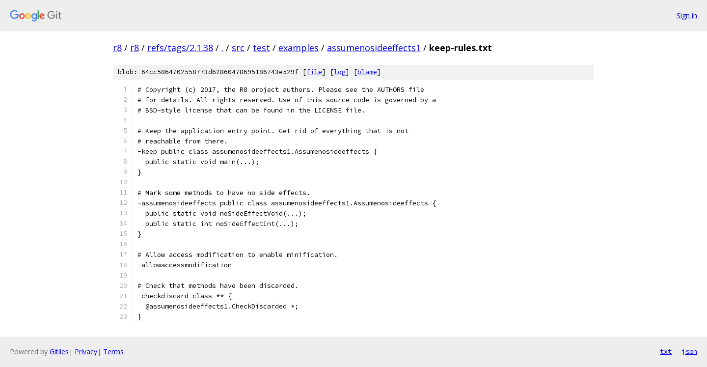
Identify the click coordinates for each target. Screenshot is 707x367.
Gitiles (59, 351)
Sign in (687, 15)
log (340, 72)
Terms (113, 351)
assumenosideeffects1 (374, 48)
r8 (117, 48)
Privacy (86, 351)
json (689, 351)
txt (666, 351)
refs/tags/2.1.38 (180, 48)
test (261, 48)
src (238, 48)
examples (298, 48)
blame (367, 72)
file (314, 72)
